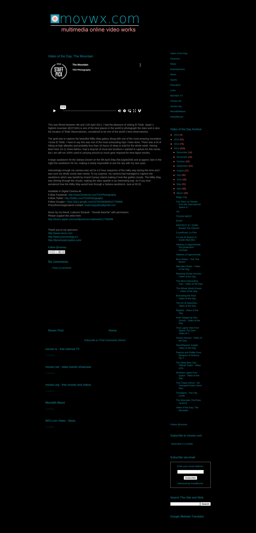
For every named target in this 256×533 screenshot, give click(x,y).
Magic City (181, 197)
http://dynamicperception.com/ (65, 240)
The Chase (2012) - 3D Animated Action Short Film (189, 385)
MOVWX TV (176, 95)
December (182, 152)
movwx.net (175, 101)
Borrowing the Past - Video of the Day (186, 297)
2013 (177, 144)
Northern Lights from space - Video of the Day (187, 375)
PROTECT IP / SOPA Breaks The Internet (187, 226)
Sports (173, 79)
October (181, 161)
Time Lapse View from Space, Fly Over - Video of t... (187, 330)
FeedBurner (197, 483)
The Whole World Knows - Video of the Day (189, 289)
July (179, 175)
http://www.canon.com (60, 233)
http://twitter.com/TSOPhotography (84, 198)
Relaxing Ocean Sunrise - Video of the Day (189, 275)
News (173, 64)
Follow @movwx (57, 247)
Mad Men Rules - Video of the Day (188, 268)
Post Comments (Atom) (112, 340)
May (179, 184)
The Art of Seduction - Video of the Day (187, 304)
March (180, 193)
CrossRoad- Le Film (186, 232)
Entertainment (177, 69)
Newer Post (56, 330)
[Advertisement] (105, 300)
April (179, 188)
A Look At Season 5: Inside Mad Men (186, 238)
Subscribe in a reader (182, 443)
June (179, 179)
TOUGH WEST (184, 216)
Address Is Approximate (188, 254)
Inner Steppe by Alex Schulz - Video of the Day (188, 320)
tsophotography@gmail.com (100, 205)
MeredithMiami (178, 111)
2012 (177, 148)
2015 (177, 134)
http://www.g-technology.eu (63, 236)
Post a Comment (62, 267)
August (180, 170)
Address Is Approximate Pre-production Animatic (188, 247)
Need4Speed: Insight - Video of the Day (187, 346)
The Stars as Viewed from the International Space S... (188, 204)
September (183, 166)
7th (177, 211)
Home (112, 330)
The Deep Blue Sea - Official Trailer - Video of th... (188, 365)
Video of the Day (178, 53)
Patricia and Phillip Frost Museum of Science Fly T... (188, 355)
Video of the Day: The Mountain (187, 409)
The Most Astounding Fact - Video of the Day (189, 282)
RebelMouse (176, 116)
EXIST (179, 220)
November (182, 157)
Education (175, 85)
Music (173, 74)
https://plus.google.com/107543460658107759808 (94, 201)
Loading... (51, 355)
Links (173, 90)
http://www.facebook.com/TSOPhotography (92, 194)
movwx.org (176, 106)
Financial (175, 58)
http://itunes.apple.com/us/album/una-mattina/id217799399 (80, 219)
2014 (177, 139)
